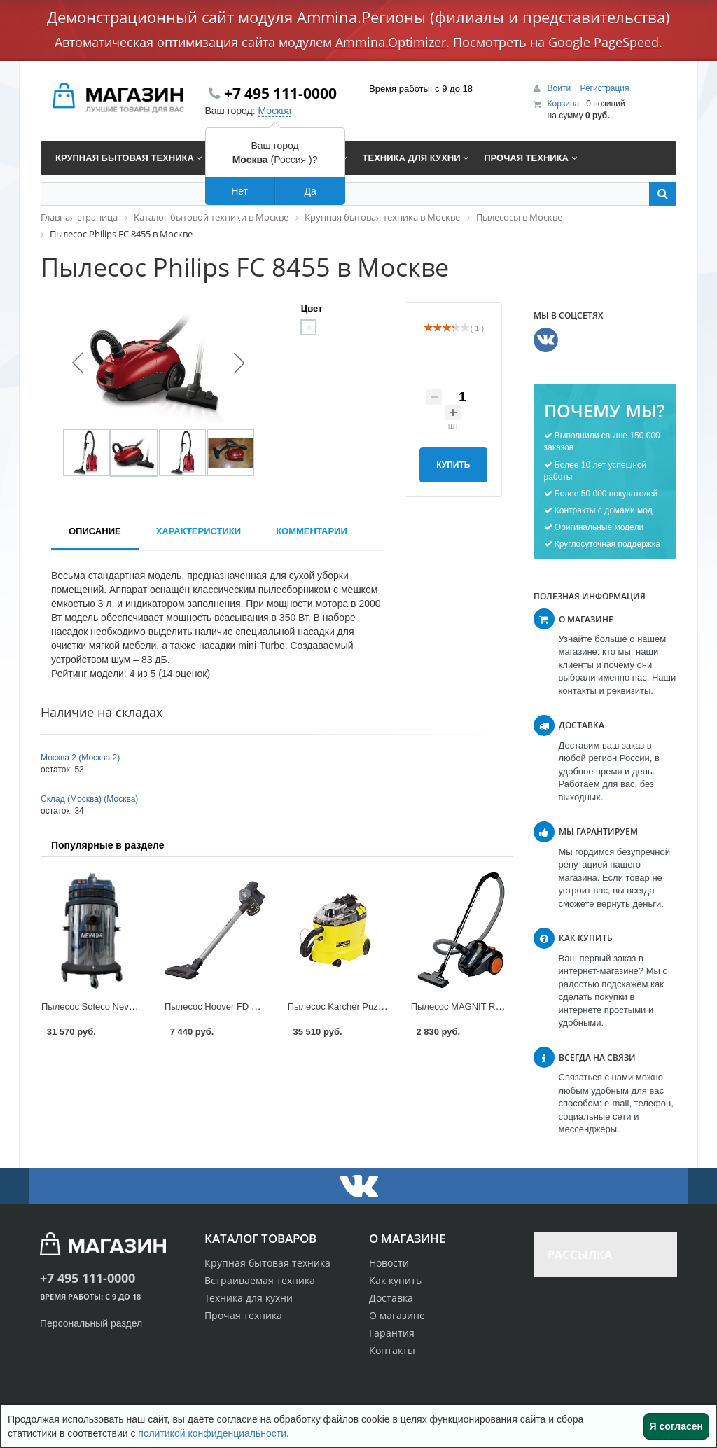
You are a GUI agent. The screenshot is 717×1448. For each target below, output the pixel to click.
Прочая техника (243, 1315)
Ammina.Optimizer (390, 42)
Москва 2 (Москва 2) (80, 758)
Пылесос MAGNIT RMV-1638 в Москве (492, 1006)
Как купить (395, 1280)
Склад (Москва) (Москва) (89, 799)
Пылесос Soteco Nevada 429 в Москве (121, 1006)
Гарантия (392, 1332)
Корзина (564, 104)
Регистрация (604, 88)
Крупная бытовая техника (267, 1262)
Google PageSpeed (603, 42)
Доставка (391, 1297)
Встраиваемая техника (259, 1280)
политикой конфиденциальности (212, 1433)
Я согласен (676, 1426)
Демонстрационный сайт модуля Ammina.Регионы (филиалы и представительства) (358, 16)
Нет (239, 191)
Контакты (392, 1350)
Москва (275, 110)
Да (310, 191)
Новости (389, 1262)
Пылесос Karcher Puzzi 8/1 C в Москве (369, 1006)
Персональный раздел (91, 1323)
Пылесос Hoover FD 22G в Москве (237, 1006)
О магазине (397, 1315)
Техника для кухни (248, 1297)
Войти (560, 88)
